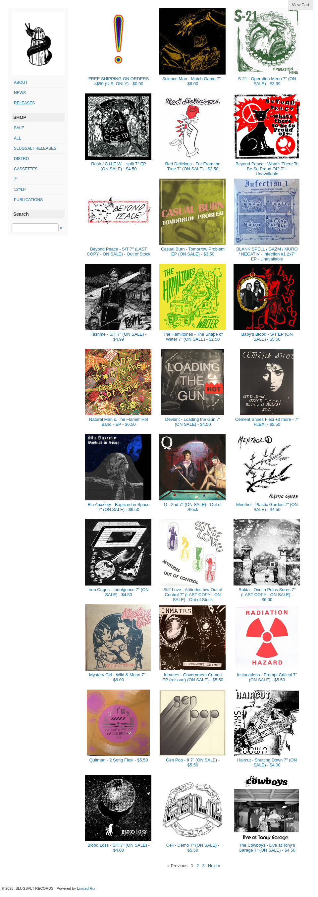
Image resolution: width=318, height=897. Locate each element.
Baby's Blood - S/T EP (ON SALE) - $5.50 (266, 337)
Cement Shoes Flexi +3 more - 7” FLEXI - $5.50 (267, 422)
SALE (19, 128)
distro (21, 158)
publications (28, 199)
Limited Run (86, 888)
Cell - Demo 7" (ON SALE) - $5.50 (193, 848)
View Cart (300, 5)
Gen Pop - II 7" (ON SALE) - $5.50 (193, 762)
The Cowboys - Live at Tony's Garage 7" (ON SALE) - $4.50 (266, 848)
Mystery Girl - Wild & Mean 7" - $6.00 (118, 677)
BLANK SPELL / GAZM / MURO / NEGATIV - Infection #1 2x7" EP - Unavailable (266, 254)
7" (16, 179)
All (17, 138)
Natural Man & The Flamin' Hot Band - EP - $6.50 (118, 422)
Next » (214, 865)
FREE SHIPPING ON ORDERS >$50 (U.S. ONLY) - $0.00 (118, 81)
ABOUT (20, 82)
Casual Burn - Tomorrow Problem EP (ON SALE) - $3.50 (193, 251)
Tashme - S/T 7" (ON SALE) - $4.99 (118, 337)
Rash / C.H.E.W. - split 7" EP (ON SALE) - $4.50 (118, 166)
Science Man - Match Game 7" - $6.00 (193, 81)
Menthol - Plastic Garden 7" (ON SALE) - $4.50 (267, 507)
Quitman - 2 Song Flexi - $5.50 (118, 759)
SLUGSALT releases (35, 148)
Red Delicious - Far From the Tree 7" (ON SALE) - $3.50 (193, 166)
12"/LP (20, 189)
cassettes (25, 169)
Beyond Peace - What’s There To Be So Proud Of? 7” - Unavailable (267, 168)
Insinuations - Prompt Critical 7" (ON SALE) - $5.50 (267, 677)
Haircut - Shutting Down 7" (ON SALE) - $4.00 (267, 762)
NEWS (20, 92)
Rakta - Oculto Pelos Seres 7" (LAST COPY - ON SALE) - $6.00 (266, 594)
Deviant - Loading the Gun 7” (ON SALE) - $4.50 (193, 422)
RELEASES (24, 103)
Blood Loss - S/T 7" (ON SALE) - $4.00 (118, 848)
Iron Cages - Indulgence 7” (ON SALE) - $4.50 (118, 592)
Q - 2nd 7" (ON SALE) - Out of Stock (193, 507)
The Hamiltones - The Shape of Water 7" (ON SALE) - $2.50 (193, 337)
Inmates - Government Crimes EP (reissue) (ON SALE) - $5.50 (192, 677)
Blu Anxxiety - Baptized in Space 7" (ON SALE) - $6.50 (118, 507)
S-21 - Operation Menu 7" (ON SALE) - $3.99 (267, 81)
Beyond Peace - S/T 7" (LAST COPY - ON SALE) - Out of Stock (118, 251)
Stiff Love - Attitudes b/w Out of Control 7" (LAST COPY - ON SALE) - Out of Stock (192, 594)
